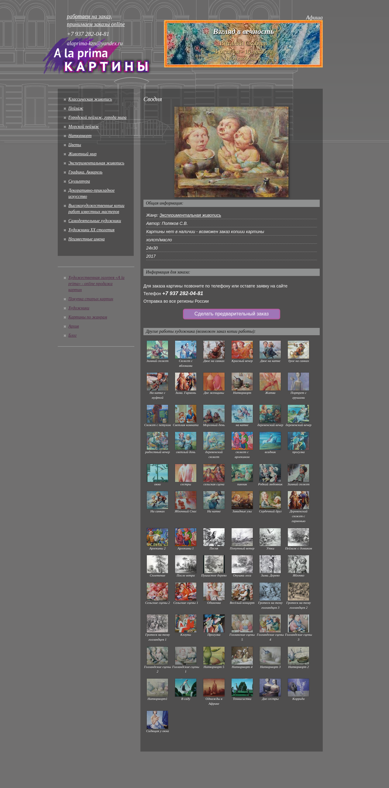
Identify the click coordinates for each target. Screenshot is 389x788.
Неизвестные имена (86, 239)
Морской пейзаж (83, 126)
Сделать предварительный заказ (231, 313)
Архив (73, 326)
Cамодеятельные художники (94, 221)
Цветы (74, 145)
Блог (72, 335)
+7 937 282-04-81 (182, 293)
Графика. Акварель (85, 172)
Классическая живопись (90, 99)
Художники (78, 308)
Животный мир (82, 154)
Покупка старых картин (90, 299)
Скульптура (79, 181)
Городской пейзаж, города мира (97, 117)
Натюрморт (79, 135)
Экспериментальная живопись (96, 163)
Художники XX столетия (91, 230)
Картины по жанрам (87, 317)
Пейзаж (75, 108)
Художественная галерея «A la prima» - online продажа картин (96, 283)
